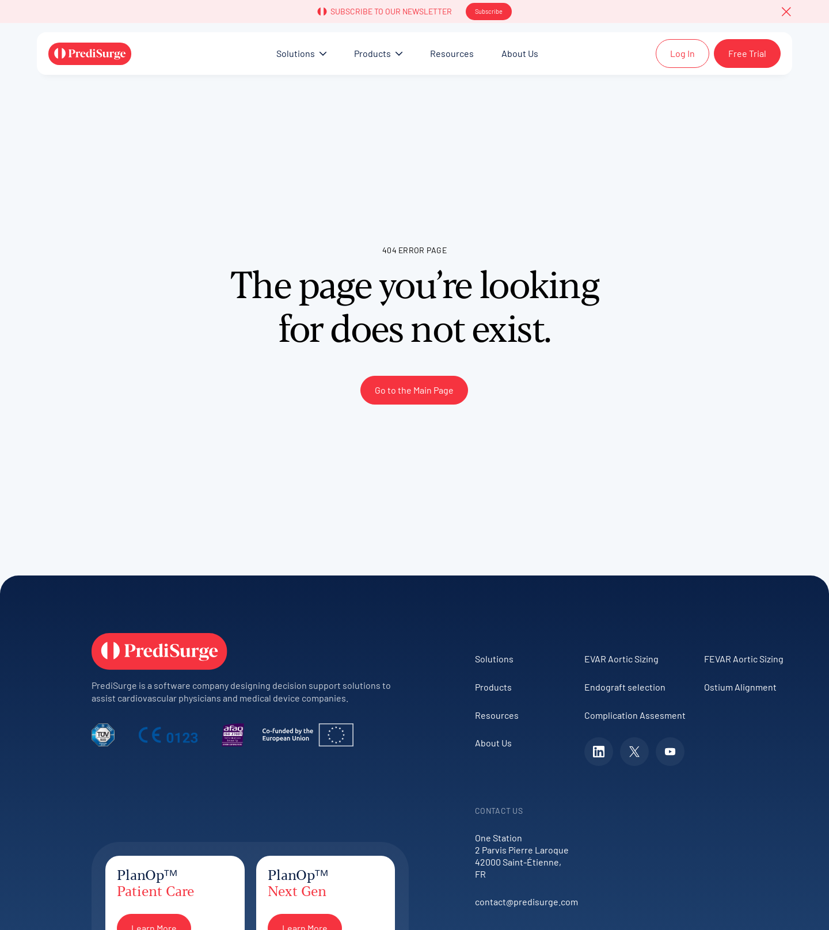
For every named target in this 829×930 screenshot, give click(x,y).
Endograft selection (625, 686)
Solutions (494, 658)
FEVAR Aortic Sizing (744, 658)
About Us (493, 742)
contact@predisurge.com (524, 901)
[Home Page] (89, 53)
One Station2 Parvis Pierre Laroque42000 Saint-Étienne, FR (522, 855)
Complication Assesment (635, 715)
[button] (786, 11)
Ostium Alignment (740, 686)
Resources (497, 715)
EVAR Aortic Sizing (621, 658)
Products (493, 686)
